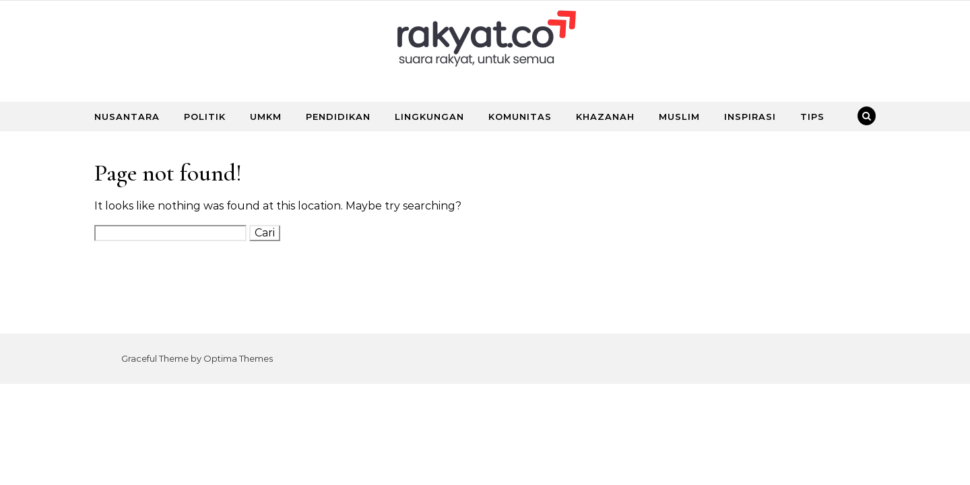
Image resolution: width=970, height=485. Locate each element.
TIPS (812, 116)
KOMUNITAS (520, 116)
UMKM (266, 116)
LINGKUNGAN (429, 116)
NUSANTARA (127, 116)
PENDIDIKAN (338, 116)
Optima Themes (238, 358)
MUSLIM (679, 116)
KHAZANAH (605, 116)
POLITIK (205, 116)
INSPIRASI (750, 116)
